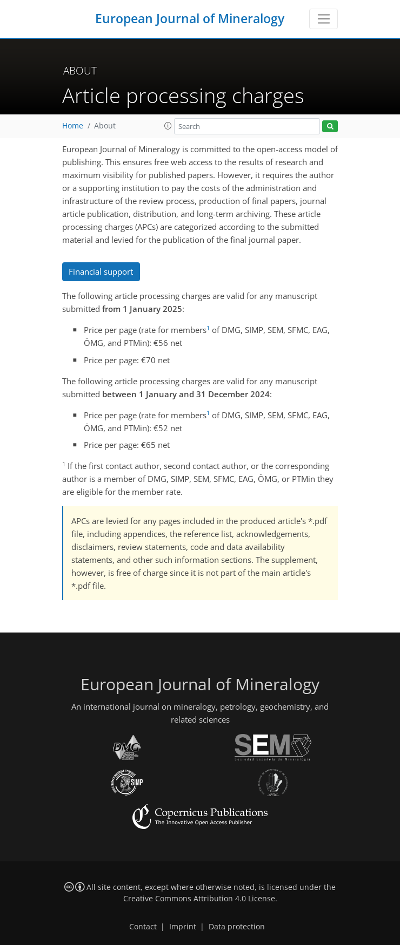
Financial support (101, 271)
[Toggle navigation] (323, 19)
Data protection (237, 927)
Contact (143, 927)
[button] (168, 126)
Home (72, 126)
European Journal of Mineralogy (189, 18)
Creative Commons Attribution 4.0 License (199, 898)
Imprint (182, 927)
